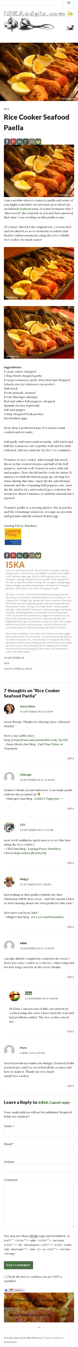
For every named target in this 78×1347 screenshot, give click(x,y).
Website (9, 1162)
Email (9, 1144)
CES (22, 824)
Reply (70, 758)
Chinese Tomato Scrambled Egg (30, 1315)
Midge (24, 879)
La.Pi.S (9, 668)
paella (20, 668)
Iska (15, 564)
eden (43, 1102)
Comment (11, 1179)
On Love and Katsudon (47, 917)
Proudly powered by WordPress (22, 1337)
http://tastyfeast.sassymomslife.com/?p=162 (36, 740)
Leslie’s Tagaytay (46, 798)
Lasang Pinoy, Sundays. (20, 525)
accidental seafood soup (21, 209)
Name (9, 1126)
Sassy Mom (27, 706)
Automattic (10, 1342)
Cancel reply (59, 1102)
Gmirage (26, 774)
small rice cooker (16, 1076)
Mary (23, 1047)
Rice (6, 109)
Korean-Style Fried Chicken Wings (31, 1300)
